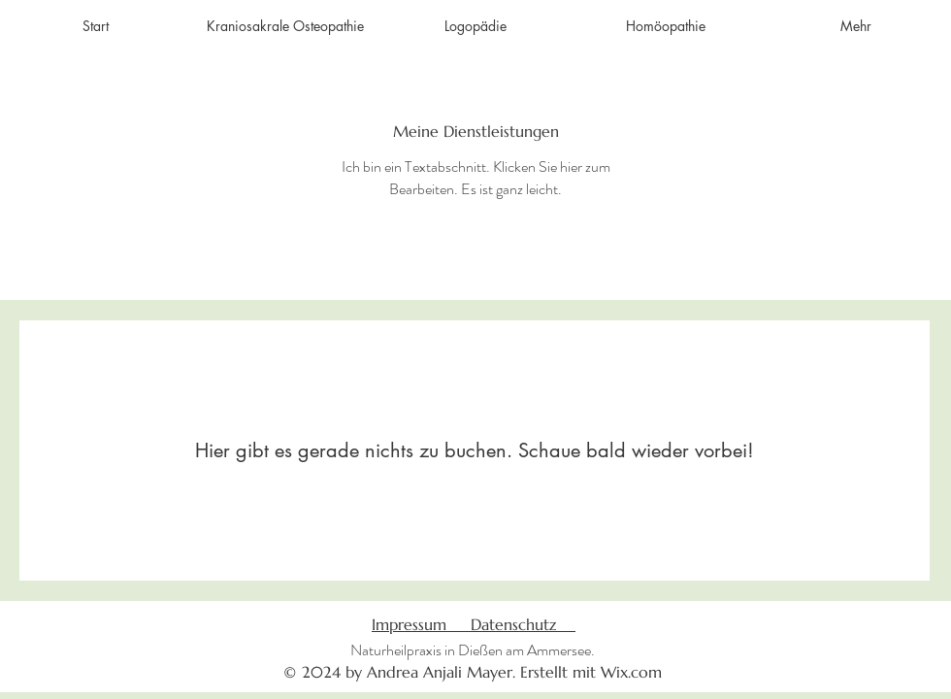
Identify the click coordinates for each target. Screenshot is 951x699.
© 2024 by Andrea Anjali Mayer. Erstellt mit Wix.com (472, 672)
